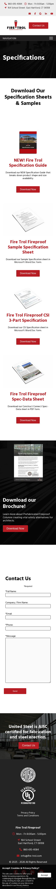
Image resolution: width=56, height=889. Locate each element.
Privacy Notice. (22, 885)
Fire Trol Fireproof (28, 828)
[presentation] (34, 14)
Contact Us (38, 25)
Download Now (28, 189)
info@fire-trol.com (31, 856)
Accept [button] (44, 875)
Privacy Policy (28, 813)
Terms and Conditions (28, 816)
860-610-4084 (15, 4)
